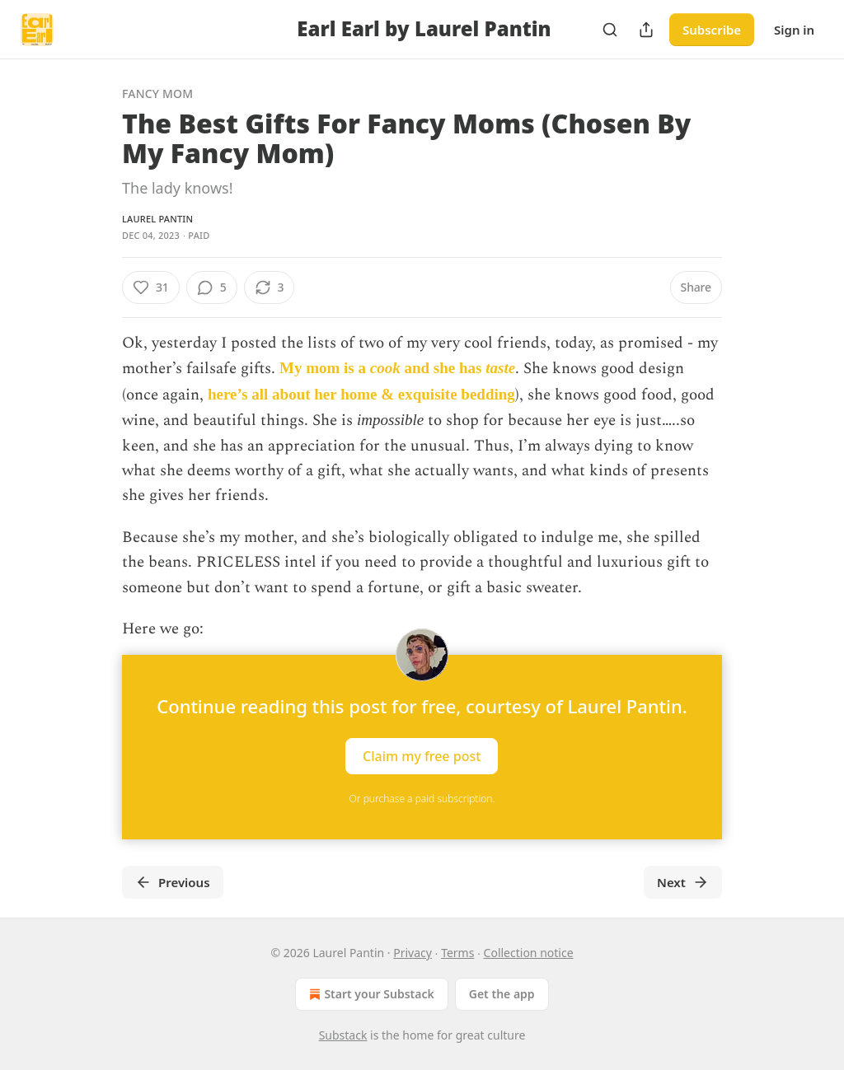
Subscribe (711, 29)
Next (683, 882)
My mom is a (324, 367)
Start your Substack (370, 994)
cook (385, 367)
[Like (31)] (151, 287)
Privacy (412, 952)
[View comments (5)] (211, 287)
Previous (172, 882)
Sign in (794, 29)
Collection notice (529, 952)
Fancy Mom (157, 93)
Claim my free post (422, 756)
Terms (457, 952)
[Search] (609, 29)
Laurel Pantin (157, 219)
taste (500, 367)
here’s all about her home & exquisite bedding (361, 394)
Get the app (502, 994)
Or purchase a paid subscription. (422, 799)
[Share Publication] (646, 29)
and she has (443, 367)
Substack (343, 1035)
